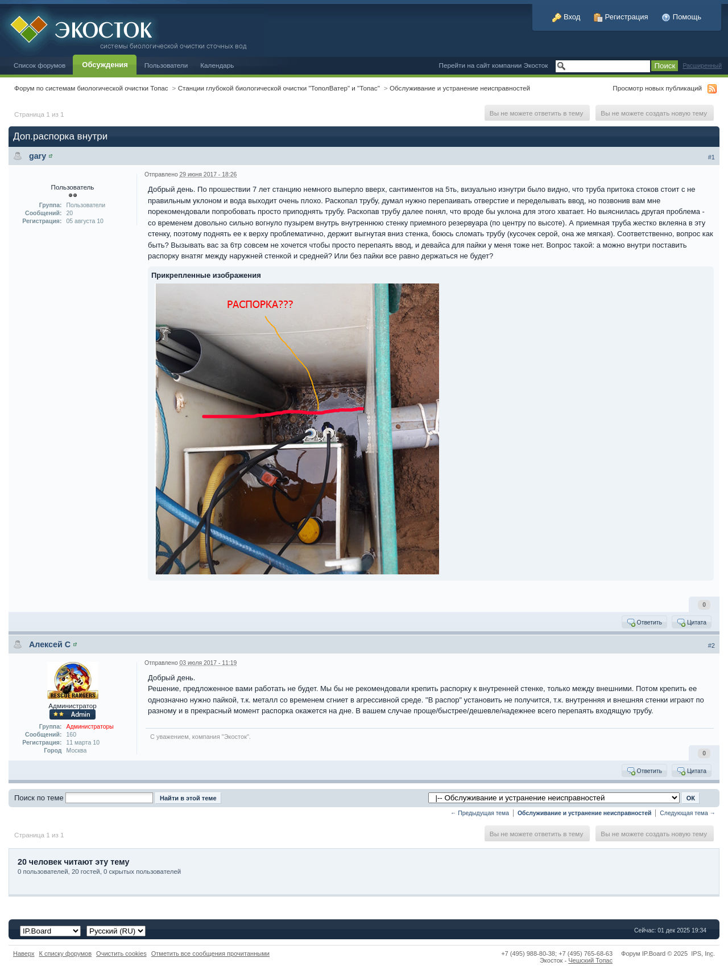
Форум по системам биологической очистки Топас (91, 88)
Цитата (691, 622)
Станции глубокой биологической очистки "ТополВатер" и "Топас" (279, 88)
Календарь (217, 65)
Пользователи (166, 65)
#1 (711, 157)
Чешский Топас (590, 960)
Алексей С (50, 644)
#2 (711, 645)
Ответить (644, 622)
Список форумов (39, 65)
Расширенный (702, 66)
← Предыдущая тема (479, 813)
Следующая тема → (687, 813)
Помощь (681, 17)
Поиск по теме (39, 798)
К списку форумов (65, 953)
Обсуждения (104, 64)
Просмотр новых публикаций (657, 88)
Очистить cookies (121, 953)
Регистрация (621, 17)
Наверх (24, 953)
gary (37, 156)
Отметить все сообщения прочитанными (210, 953)
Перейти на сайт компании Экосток (493, 65)
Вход (566, 17)
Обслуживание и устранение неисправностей (460, 88)
